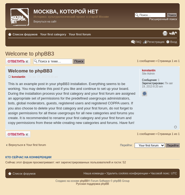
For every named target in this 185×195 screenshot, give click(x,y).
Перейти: (126, 145)
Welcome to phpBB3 (29, 54)
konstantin (18, 76)
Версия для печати (165, 33)
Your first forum (80, 34)
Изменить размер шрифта (173, 33)
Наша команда (94, 173)
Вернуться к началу (175, 127)
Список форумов (25, 34)
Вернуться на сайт (45, 21)
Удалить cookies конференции (127, 173)
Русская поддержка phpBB (92, 183)
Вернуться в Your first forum (27, 144)
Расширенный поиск (163, 19)
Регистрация (155, 41)
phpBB (84, 180)
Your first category (53, 34)
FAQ (138, 41)
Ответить (18, 61)
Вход (173, 41)
